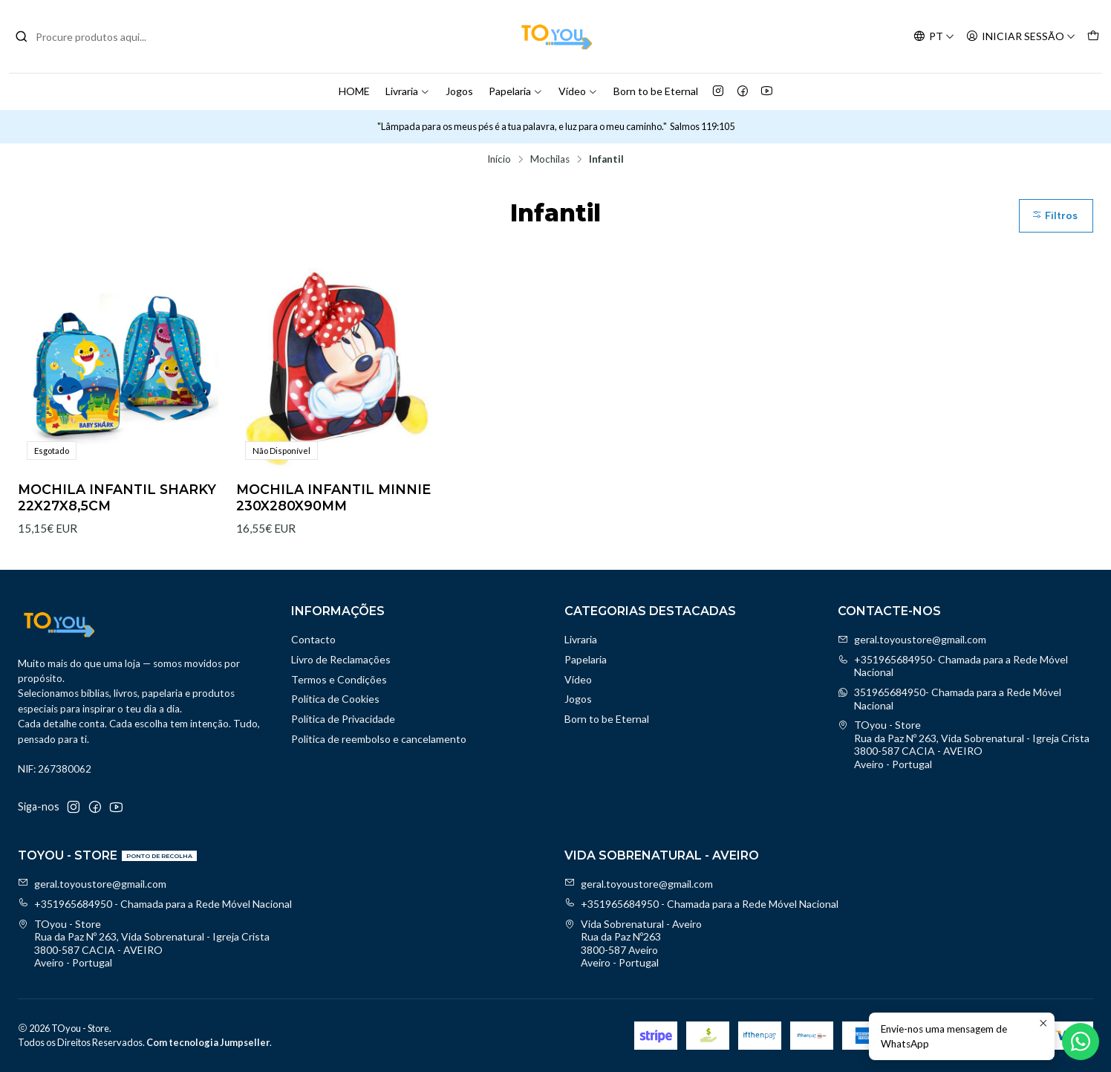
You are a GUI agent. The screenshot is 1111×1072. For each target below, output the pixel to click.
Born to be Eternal (655, 91)
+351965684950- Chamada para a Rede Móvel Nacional (953, 666)
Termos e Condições (339, 679)
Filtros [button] (1055, 215)
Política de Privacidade (343, 718)
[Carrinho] (1093, 37)
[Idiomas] (934, 37)
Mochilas (550, 160)
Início (499, 160)
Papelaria (516, 91)
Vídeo (578, 91)
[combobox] (90, 36)
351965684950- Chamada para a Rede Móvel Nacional (949, 699)
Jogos (459, 91)
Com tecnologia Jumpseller (208, 1042)
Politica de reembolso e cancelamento (378, 738)
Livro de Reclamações (341, 659)
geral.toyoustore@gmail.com (912, 639)
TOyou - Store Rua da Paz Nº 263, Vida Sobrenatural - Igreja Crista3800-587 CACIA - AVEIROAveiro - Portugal (963, 744)
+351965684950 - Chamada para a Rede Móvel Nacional (155, 903)
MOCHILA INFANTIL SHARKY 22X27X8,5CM (117, 497)
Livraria (407, 91)
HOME (354, 91)
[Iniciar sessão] (1020, 37)
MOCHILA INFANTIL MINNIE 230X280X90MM (333, 497)
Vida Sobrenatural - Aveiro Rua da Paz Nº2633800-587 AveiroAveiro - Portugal (633, 943)
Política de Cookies (335, 698)
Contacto (313, 639)
